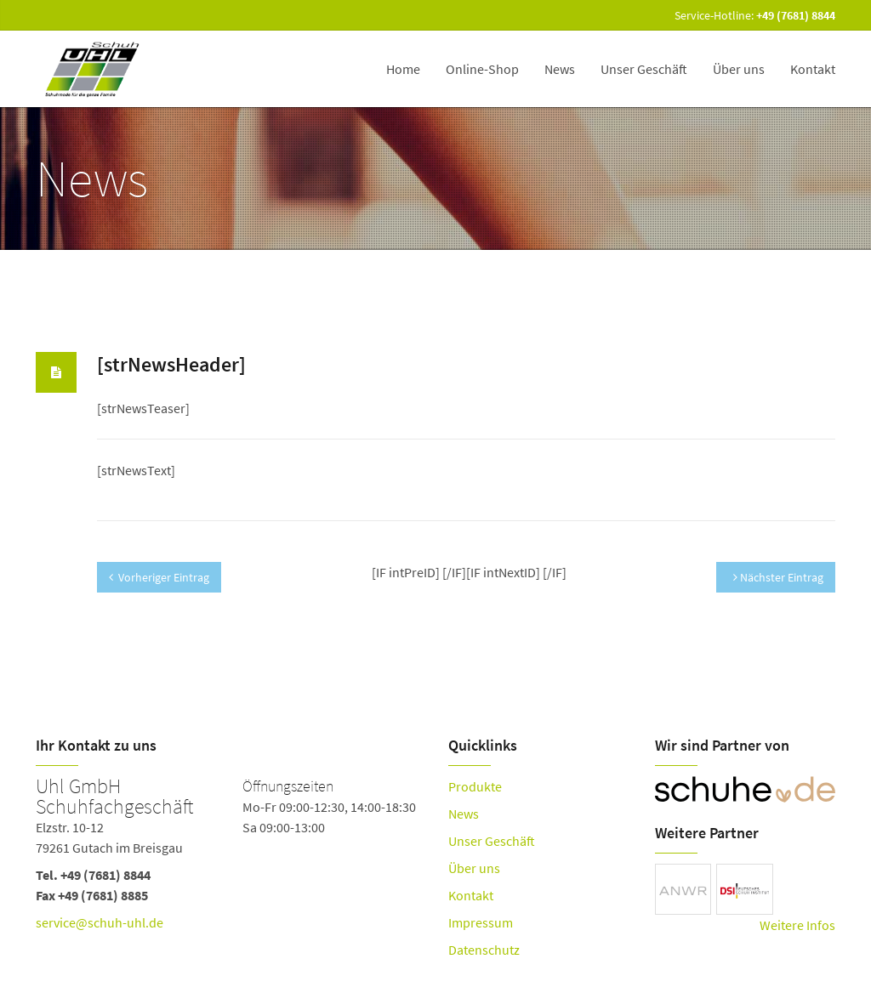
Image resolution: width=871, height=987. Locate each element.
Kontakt (812, 68)
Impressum (480, 922)
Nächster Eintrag (778, 577)
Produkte (475, 786)
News (559, 68)
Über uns (739, 68)
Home (403, 68)
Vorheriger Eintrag (159, 577)
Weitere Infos (797, 924)
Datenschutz (484, 949)
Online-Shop (482, 68)
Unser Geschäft (644, 68)
